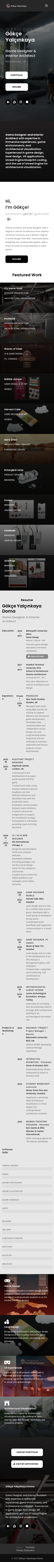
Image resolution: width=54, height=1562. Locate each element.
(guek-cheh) (35, 214)
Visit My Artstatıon (27, 1464)
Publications (37, 656)
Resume (16, 87)
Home (19, 1547)
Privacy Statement (25, 1550)
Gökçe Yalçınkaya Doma (31, 1558)
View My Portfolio (27, 1452)
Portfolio (17, 75)
